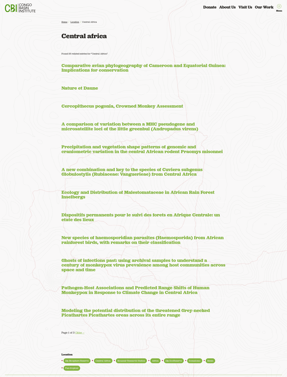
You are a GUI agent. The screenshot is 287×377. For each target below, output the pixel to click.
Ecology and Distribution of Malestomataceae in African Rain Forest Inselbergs (137, 194)
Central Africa (103, 360)
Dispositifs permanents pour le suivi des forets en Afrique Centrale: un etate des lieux (140, 217)
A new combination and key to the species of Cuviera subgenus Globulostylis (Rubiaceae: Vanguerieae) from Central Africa (132, 172)
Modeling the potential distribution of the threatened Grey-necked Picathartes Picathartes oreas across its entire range (135, 312)
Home (64, 22)
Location (74, 22)
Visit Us (245, 7)
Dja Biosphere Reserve (77, 360)
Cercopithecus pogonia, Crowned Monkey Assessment (122, 106)
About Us (227, 7)
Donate (210, 7)
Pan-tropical (71, 368)
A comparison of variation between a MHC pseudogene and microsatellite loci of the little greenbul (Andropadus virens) (129, 126)
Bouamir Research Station (131, 360)
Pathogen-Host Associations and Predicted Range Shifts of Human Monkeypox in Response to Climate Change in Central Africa (135, 290)
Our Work (264, 7)
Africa (155, 360)
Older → (79, 332)
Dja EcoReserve (174, 360)
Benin (210, 360)
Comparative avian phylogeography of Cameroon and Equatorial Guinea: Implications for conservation (143, 67)
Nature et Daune (79, 88)
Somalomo (194, 360)
